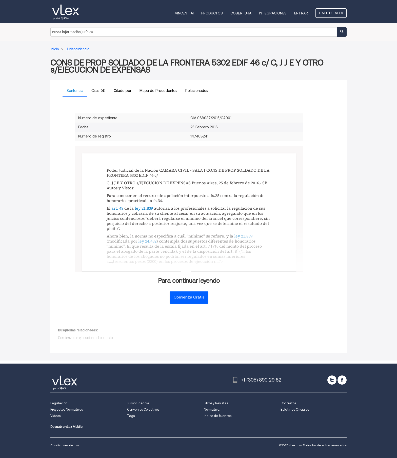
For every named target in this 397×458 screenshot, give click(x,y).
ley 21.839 (144, 208)
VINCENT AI (184, 13)
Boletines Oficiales (295, 409)
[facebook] (342, 380)
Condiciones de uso (64, 445)
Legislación (58, 403)
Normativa (212, 409)
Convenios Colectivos (143, 409)
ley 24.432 (147, 241)
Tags (131, 416)
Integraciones (273, 13)
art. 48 (117, 208)
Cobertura (240, 13)
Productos (212, 13)
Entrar (301, 13)
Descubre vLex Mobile (66, 427)
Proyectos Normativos (66, 409)
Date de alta (331, 13)
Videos (55, 416)
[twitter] (331, 380)
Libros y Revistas (216, 403)
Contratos (288, 403)
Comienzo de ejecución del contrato (85, 338)
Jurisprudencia (138, 403)
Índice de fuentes (217, 416)
